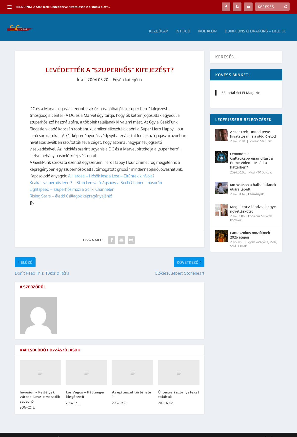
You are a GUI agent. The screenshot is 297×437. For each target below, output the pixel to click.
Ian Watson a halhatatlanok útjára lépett (253, 179)
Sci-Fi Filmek (238, 239)
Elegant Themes (42, 431)
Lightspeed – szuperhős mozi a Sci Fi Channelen (72, 181)
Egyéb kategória (127, 72)
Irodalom (207, 24)
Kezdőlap (158, 24)
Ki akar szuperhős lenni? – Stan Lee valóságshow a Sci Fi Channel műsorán (96, 175)
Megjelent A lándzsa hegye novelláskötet (253, 201)
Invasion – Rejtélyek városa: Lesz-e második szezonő (40, 389)
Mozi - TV (254, 165)
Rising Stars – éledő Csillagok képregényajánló (71, 188)
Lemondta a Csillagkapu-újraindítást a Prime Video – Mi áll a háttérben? (251, 153)
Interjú (183, 24)
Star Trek (266, 134)
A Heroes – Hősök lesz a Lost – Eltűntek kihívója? (111, 168)
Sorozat (254, 134)
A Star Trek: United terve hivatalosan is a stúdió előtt (253, 126)
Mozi (273, 235)
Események (256, 187)
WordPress (85, 431)
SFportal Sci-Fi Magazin (240, 85)
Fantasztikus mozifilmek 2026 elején (250, 227)
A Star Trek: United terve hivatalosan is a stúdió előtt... (71, 6)
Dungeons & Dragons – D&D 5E (255, 24)
